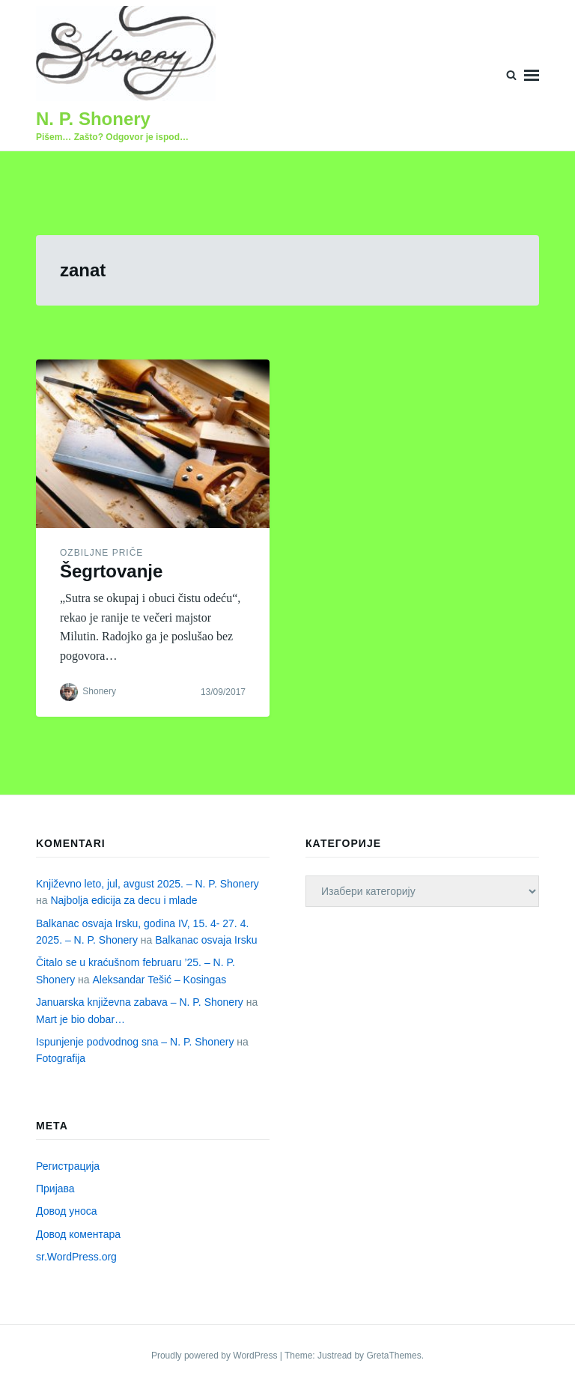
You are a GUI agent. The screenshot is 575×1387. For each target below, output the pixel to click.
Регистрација (68, 1166)
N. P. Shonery (93, 119)
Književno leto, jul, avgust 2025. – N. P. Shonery (147, 884)
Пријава (55, 1189)
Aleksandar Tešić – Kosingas (159, 980)
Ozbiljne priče (101, 552)
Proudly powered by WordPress (215, 1355)
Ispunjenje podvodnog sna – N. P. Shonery (135, 1042)
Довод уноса (66, 1211)
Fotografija (60, 1058)
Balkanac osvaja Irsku (206, 940)
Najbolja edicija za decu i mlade (123, 900)
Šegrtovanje (111, 571)
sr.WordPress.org (76, 1257)
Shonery (99, 692)
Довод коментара (78, 1234)
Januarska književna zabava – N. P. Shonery (139, 1002)
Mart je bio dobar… (80, 1019)
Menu (531, 75)
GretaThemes (393, 1355)
